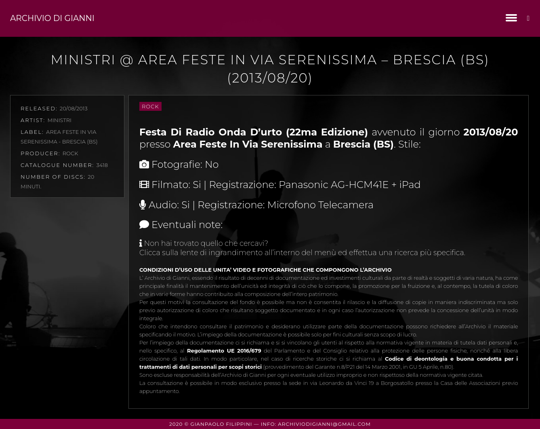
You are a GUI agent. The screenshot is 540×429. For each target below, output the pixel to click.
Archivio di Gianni (52, 18)
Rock (150, 106)
